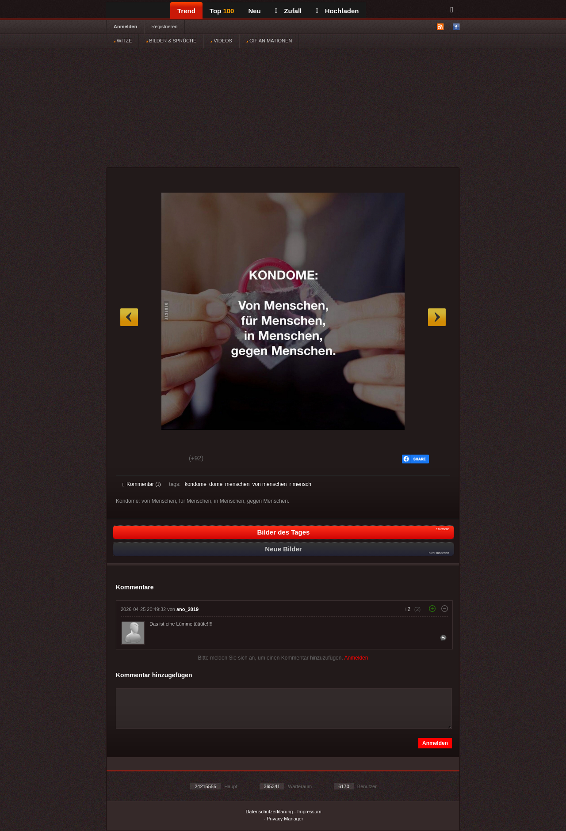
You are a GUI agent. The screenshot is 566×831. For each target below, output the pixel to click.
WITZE (123, 40)
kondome (196, 484)
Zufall (288, 11)
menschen (237, 484)
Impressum (309, 811)
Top (222, 11)
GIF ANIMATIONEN (269, 40)
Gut (132, 459)
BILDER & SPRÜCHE (171, 40)
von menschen (269, 484)
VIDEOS (221, 40)
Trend (186, 11)
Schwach (165, 459)
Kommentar (141, 484)
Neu (254, 11)
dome (215, 484)
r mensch (300, 484)
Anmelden (125, 26)
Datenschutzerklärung (269, 811)
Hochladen (337, 11)
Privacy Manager (285, 818)
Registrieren (164, 26)
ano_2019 (187, 609)
